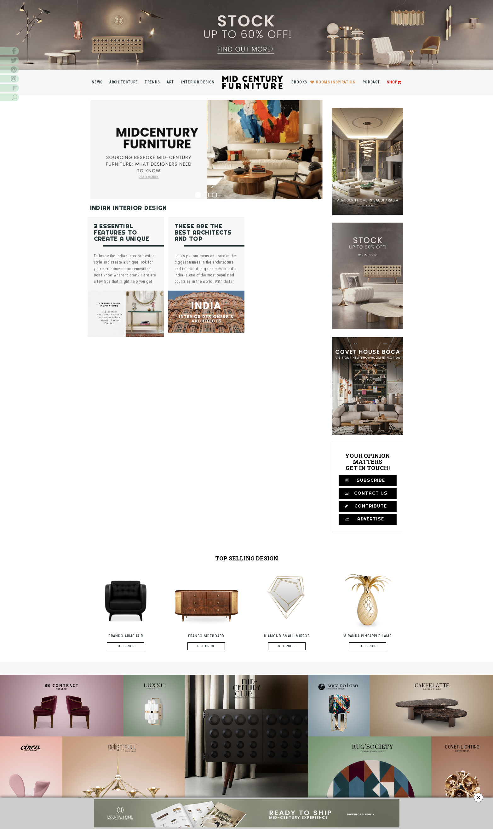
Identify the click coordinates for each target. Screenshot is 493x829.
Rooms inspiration (336, 82)
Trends (152, 82)
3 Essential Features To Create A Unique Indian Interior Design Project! (121, 239)
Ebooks (299, 82)
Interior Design (198, 82)
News (97, 82)
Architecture (123, 82)
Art (170, 82)
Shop (394, 82)
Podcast (371, 82)
